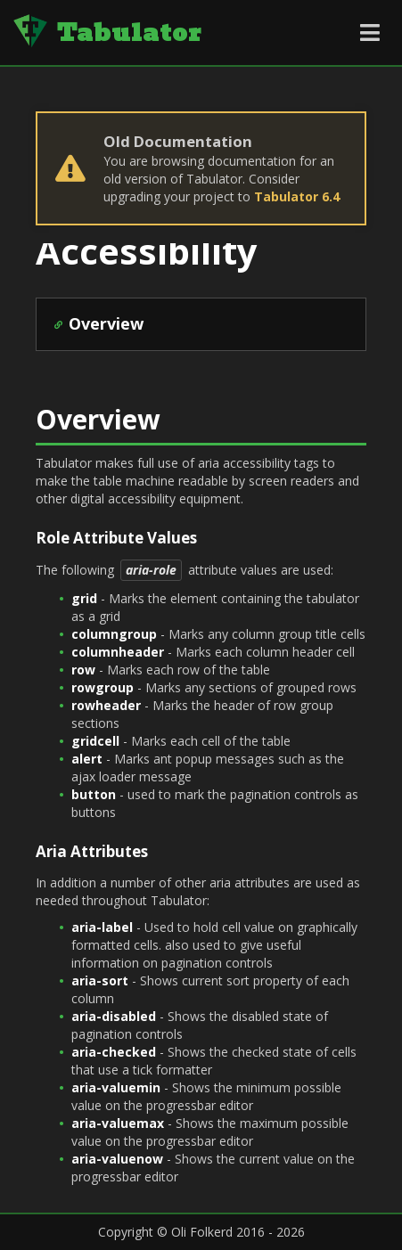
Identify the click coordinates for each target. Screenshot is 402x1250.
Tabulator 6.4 (297, 196)
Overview (106, 323)
